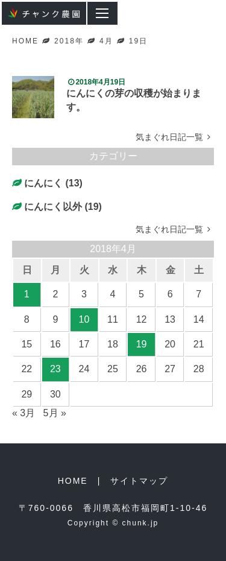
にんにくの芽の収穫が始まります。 (133, 100)
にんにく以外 (53, 206)
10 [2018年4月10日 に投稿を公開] (84, 319)
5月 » (54, 413)
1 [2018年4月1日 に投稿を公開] (27, 294)
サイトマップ (139, 481)
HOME (73, 481)
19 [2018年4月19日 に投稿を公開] (141, 344)
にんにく (43, 183)
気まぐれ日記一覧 (175, 137)
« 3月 (23, 413)
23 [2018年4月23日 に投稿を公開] (55, 369)
